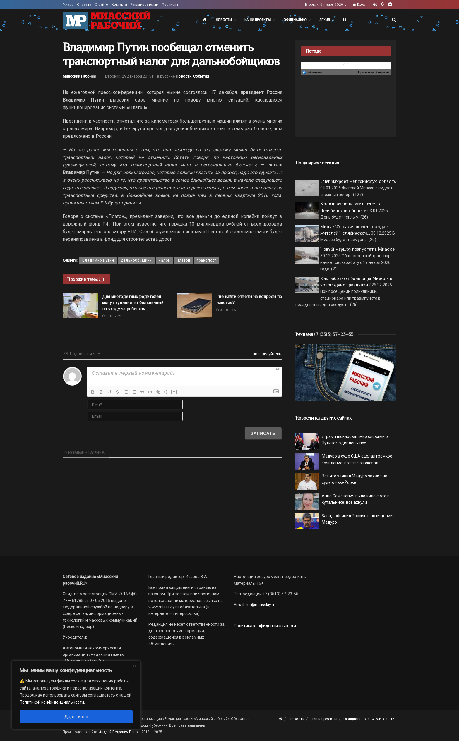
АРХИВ (324, 20)
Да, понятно (76, 716)
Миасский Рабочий (79, 76)
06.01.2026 (111, 316)
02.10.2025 (226, 310)
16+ (345, 20)
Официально (295, 20)
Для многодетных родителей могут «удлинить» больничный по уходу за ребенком (132, 302)
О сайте (101, 4)
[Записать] (263, 433)
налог (164, 260)
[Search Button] (394, 20)
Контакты (119, 4)
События (201, 76)
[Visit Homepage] (106, 20)
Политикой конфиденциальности (52, 702)
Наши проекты (257, 20)
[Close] (134, 665)
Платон (183, 260)
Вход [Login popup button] (359, 4)
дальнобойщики (136, 260)
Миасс (68, 4)
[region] (76, 695)
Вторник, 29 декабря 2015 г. (129, 76)
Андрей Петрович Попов (119, 732)
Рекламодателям (144, 4)
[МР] (345, 372)
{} (166, 391)
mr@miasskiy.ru (260, 604)
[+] (174, 391)
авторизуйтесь (266, 353)
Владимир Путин (98, 260)
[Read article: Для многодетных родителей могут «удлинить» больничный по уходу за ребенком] (80, 305)
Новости (224, 20)
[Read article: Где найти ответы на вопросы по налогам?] (194, 305)
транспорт (206, 260)
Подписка (170, 4)
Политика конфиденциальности (265, 625)
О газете (84, 4)
